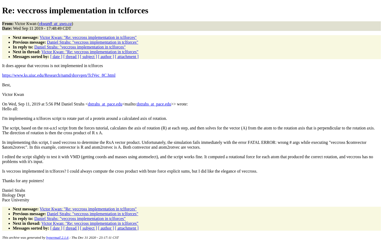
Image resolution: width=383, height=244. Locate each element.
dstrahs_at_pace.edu (105, 104)
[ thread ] (71, 56)
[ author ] (106, 56)
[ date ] (56, 56)
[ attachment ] (127, 56)
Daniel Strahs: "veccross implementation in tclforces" (92, 42)
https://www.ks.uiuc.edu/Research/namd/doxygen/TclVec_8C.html (58, 75)
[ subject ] (88, 56)
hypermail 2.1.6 (57, 237)
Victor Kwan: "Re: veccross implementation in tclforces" (88, 37)
